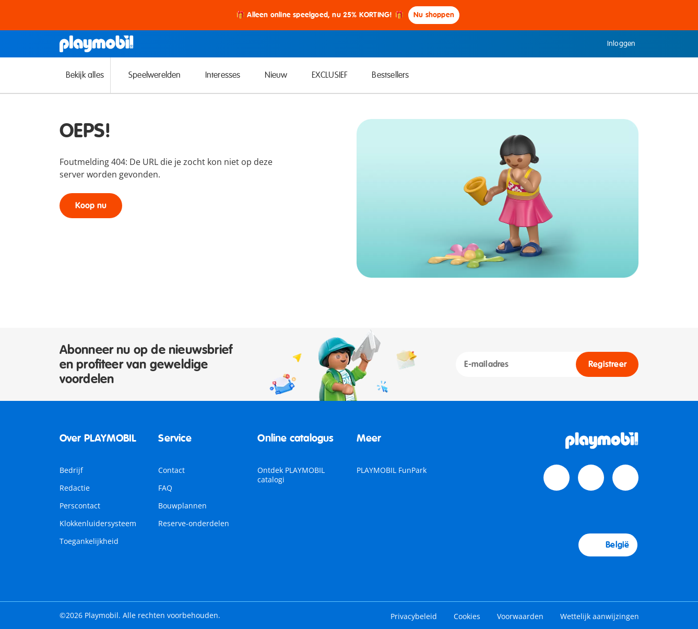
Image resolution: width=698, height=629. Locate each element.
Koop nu (91, 205)
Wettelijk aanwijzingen (599, 616)
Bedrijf (71, 470)
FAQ (165, 488)
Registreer (607, 364)
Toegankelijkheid (89, 541)
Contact (171, 470)
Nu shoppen (433, 14)
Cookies (467, 616)
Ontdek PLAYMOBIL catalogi (291, 474)
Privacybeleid (414, 616)
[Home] (97, 43)
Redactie (75, 488)
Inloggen (613, 44)
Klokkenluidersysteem (98, 523)
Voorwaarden (520, 616)
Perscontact (80, 506)
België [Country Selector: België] (608, 545)
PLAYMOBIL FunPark (392, 470)
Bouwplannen (182, 506)
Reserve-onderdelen (193, 523)
